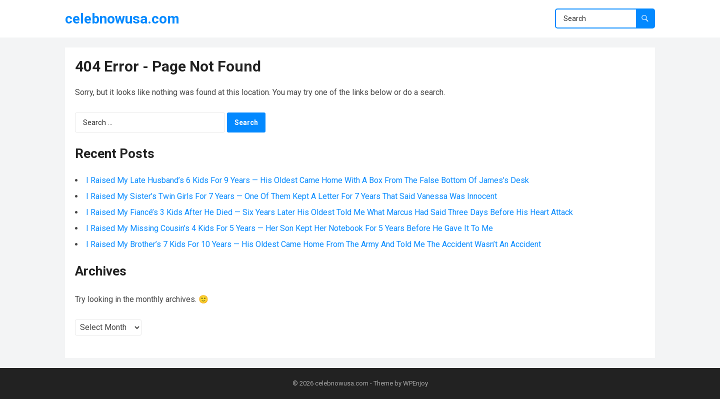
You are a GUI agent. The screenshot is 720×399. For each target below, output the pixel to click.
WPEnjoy (415, 383)
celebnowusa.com (122, 18)
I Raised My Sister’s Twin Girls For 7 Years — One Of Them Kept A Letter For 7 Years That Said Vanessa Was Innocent (291, 196)
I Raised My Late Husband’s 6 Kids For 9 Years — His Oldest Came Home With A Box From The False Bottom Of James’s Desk (307, 180)
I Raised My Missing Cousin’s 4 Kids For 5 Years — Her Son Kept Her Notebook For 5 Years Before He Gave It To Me (289, 228)
